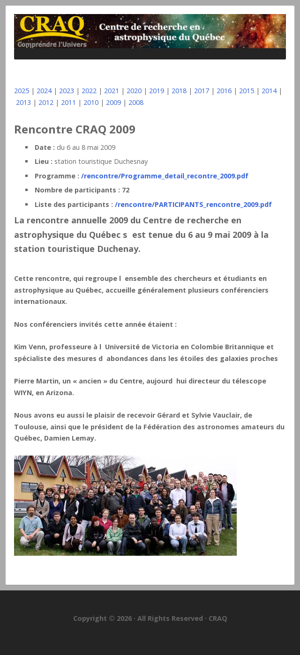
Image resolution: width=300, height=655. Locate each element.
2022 (89, 90)
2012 (45, 102)
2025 (21, 90)
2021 (111, 90)
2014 (269, 90)
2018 (179, 90)
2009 (113, 102)
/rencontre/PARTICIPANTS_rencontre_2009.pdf (193, 204)
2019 (156, 90)
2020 (134, 90)
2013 (23, 102)
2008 (135, 102)
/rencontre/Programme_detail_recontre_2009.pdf (164, 175)
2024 (44, 90)
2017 (201, 90)
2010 (90, 102)
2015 (246, 90)
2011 (68, 102)
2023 (66, 90)
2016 (224, 90)
